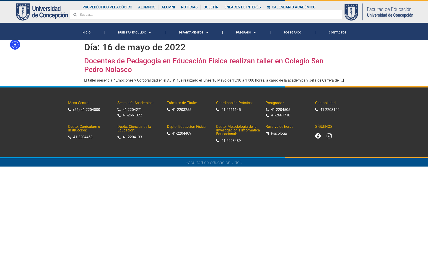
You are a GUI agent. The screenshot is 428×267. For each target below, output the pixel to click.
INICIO (86, 32)
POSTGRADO (292, 32)
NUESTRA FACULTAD (134, 32)
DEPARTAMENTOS (194, 32)
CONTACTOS (337, 32)
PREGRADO (246, 32)
